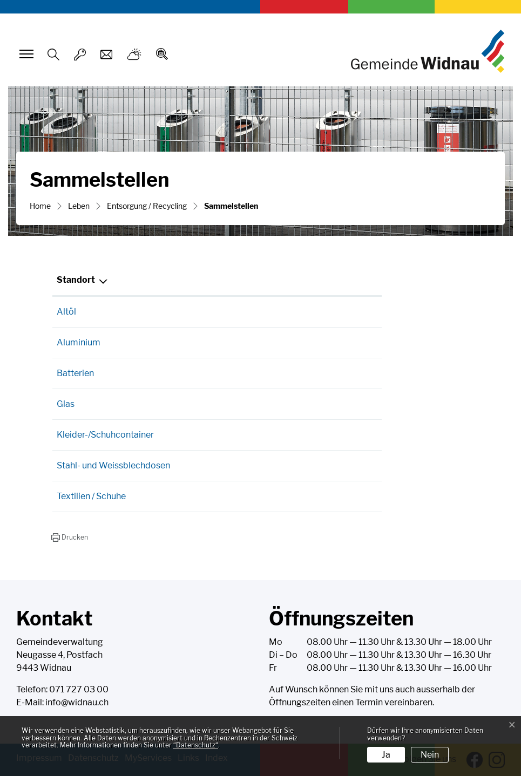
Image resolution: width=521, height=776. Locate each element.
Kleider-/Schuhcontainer (105, 435)
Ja (386, 755)
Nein (430, 755)
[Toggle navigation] (24, 54)
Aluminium (78, 342)
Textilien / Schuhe (91, 496)
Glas (66, 404)
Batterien (75, 373)
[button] (69, 537)
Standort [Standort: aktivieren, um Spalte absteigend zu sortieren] (76, 280)
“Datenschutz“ (195, 745)
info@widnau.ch (77, 702)
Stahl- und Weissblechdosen (113, 465)
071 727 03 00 (79, 689)
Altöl (66, 312)
